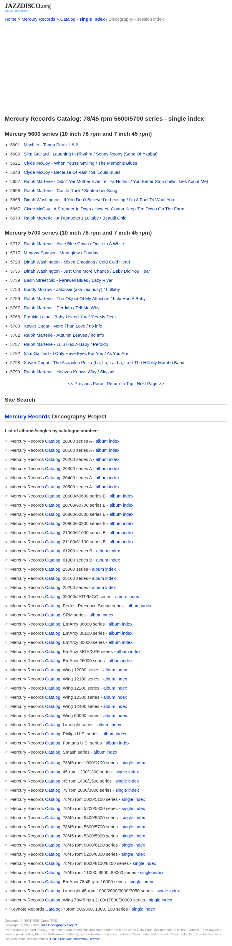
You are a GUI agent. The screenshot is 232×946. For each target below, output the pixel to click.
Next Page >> (150, 383)
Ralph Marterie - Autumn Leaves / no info (64, 335)
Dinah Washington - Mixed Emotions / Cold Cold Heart (77, 261)
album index (108, 440)
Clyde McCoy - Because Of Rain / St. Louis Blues (72, 172)
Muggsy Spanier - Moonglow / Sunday (61, 252)
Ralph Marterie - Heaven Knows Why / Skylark (69, 371)
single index (92, 19)
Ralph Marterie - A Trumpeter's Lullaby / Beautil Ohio (75, 217)
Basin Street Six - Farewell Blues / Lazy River (68, 280)
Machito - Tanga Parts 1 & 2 (51, 144)
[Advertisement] (116, 67)
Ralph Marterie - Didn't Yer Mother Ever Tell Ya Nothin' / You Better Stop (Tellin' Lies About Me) (116, 181)
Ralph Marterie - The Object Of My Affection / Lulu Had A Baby (85, 298)
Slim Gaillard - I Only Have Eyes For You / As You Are (76, 353)
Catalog (67, 19)
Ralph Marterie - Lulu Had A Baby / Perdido (66, 344)
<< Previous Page (85, 383)
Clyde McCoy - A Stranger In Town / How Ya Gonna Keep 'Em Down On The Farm (104, 208)
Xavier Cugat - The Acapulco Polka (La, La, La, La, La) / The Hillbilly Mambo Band (104, 362)
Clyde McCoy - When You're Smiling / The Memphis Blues (80, 163)
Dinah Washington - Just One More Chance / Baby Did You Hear (87, 271)
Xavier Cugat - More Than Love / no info (63, 325)
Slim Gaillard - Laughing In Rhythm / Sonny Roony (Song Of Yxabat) (91, 153)
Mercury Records (38, 19)
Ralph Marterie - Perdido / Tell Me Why (62, 307)
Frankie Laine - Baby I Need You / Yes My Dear (70, 316)
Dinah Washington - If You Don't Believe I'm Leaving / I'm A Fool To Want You (99, 199)
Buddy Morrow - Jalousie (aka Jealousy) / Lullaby (72, 289)
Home (10, 19)
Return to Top (120, 383)
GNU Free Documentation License (75, 939)
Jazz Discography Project (59, 925)
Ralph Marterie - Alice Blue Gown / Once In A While (74, 243)
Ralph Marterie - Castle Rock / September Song (70, 190)
